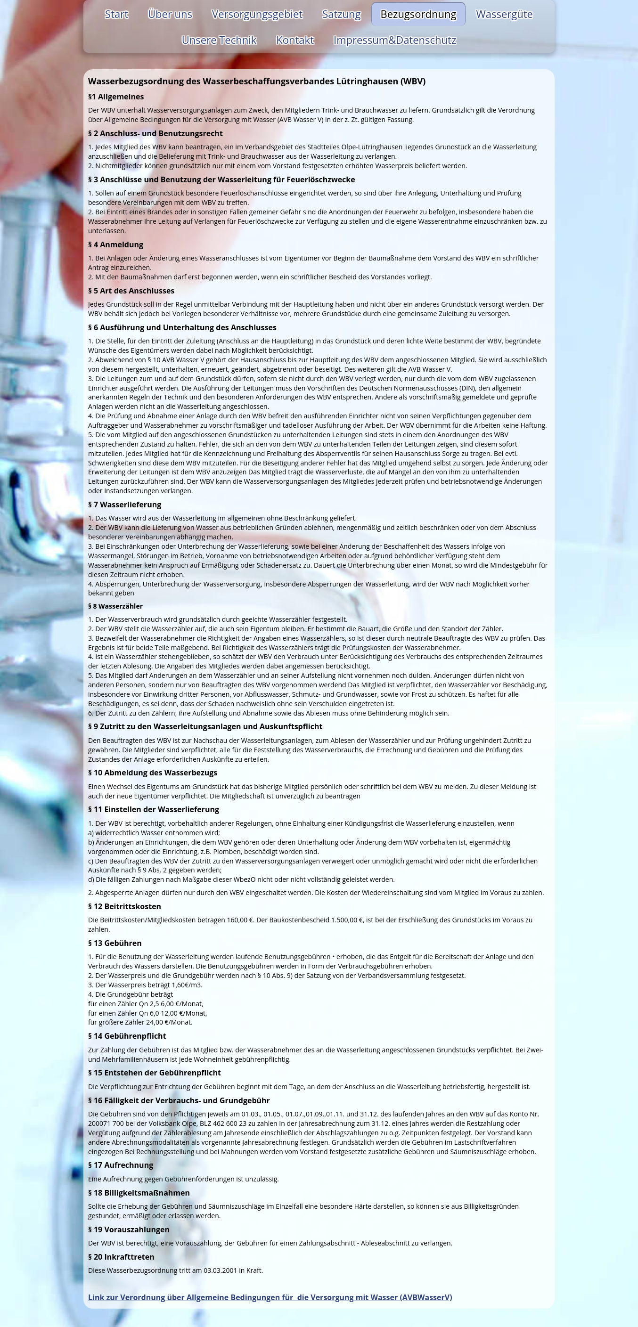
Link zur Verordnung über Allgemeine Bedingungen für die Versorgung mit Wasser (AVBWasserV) (270, 1297)
